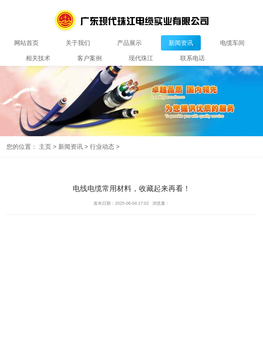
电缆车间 (232, 42)
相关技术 (38, 58)
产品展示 (129, 42)
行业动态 (102, 146)
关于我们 (78, 42)
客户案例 (89, 58)
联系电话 (192, 58)
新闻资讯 (181, 42)
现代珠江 (141, 58)
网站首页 (26, 42)
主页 (45, 146)
